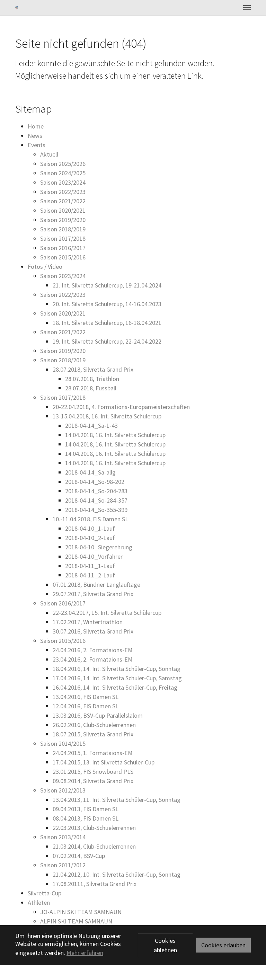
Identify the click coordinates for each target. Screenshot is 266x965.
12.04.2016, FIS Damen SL (85, 706)
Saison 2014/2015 (63, 743)
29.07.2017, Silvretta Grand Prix (93, 594)
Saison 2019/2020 (63, 220)
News (35, 136)
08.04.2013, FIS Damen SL (85, 818)
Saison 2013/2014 (63, 837)
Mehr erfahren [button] (84, 953)
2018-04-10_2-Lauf (90, 538)
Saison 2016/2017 (63, 248)
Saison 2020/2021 (63, 210)
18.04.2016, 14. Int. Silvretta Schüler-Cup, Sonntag (116, 669)
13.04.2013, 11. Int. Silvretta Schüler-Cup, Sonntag (116, 800)
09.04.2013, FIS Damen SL (85, 809)
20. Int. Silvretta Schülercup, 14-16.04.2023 (107, 304)
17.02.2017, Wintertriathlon (88, 622)
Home (36, 126)
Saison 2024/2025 (63, 173)
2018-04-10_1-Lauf (90, 528)
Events (36, 145)
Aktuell (49, 154)
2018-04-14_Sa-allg (90, 472)
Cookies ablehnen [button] (165, 945)
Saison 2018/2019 (63, 229)
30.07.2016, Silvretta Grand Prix (93, 631)
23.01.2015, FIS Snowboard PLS (93, 772)
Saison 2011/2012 (63, 865)
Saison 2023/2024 (63, 182)
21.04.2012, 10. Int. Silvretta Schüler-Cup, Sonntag (116, 874)
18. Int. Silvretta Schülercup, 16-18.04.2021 (107, 323)
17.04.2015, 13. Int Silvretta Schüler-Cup (103, 762)
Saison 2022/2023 (63, 192)
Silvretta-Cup (44, 893)
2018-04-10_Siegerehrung (98, 547)
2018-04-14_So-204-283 (96, 491)
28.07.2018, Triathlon (92, 379)
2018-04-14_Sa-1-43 (91, 426)
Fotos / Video (45, 267)
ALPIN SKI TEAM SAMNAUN (76, 921)
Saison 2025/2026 (63, 164)
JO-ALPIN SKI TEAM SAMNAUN (81, 912)
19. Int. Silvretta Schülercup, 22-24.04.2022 (107, 341)
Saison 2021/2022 (63, 201)
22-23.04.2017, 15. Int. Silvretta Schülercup (107, 613)
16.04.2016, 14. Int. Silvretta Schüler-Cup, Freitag (115, 687)
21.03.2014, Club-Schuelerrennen (94, 846)
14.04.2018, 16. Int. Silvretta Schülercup (115, 435)
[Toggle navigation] (247, 7)
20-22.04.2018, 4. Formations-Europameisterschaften (121, 407)
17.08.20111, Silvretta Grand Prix (94, 884)
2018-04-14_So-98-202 (94, 482)
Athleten (39, 902)
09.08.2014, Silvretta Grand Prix (93, 781)
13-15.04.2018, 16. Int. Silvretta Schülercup (107, 416)
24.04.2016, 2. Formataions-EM (93, 650)
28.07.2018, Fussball (90, 388)
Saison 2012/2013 (63, 790)
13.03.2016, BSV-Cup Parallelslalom (98, 715)
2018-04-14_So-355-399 (96, 510)
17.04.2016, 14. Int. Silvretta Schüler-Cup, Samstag (117, 678)
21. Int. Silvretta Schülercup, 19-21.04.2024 (107, 285)
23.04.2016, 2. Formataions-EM (93, 659)
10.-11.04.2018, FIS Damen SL (90, 519)
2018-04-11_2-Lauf (90, 575)
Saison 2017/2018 (63, 238)
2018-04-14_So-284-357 (96, 500)
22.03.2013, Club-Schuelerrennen (94, 828)
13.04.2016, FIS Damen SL (85, 697)
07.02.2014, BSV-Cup (79, 856)
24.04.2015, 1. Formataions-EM (93, 753)
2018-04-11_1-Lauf (90, 566)
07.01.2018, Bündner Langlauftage (96, 584)
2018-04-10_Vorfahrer (94, 556)
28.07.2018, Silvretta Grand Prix (93, 369)
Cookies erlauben (223, 945)
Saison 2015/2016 (63, 257)
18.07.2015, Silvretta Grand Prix (93, 734)
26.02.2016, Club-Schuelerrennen (94, 725)
